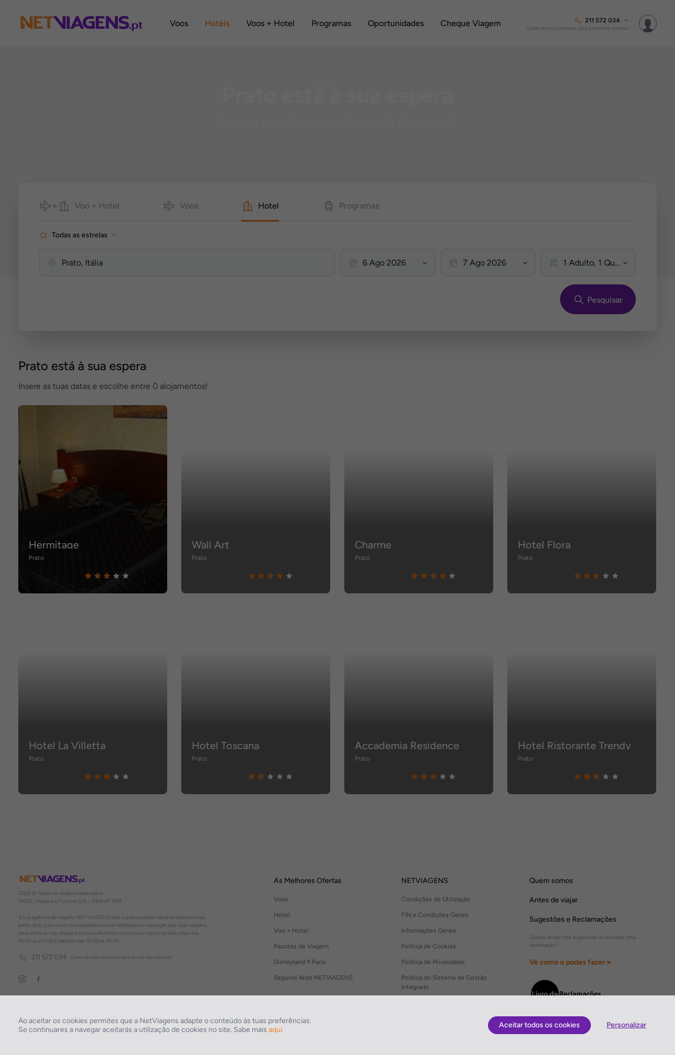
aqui (275, 1029)
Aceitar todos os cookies (539, 1024)
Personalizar (626, 1024)
